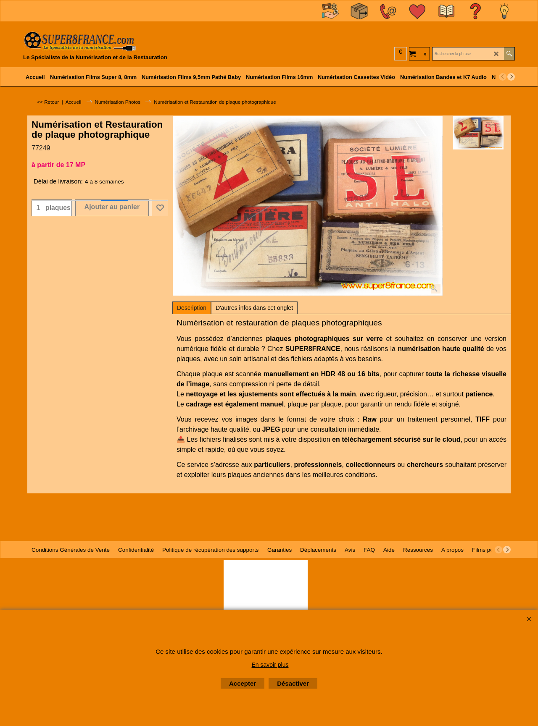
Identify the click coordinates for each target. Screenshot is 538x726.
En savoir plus (270, 664)
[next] (511, 77)
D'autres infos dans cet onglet (254, 307)
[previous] (502, 77)
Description (191, 307)
